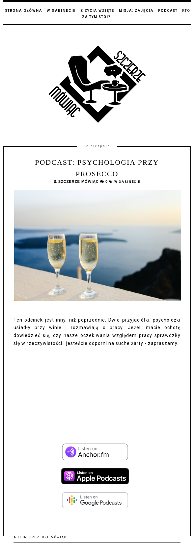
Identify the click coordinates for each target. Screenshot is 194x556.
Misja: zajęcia (136, 10)
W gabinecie (61, 10)
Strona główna (23, 10)
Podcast (168, 10)
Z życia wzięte (97, 10)
